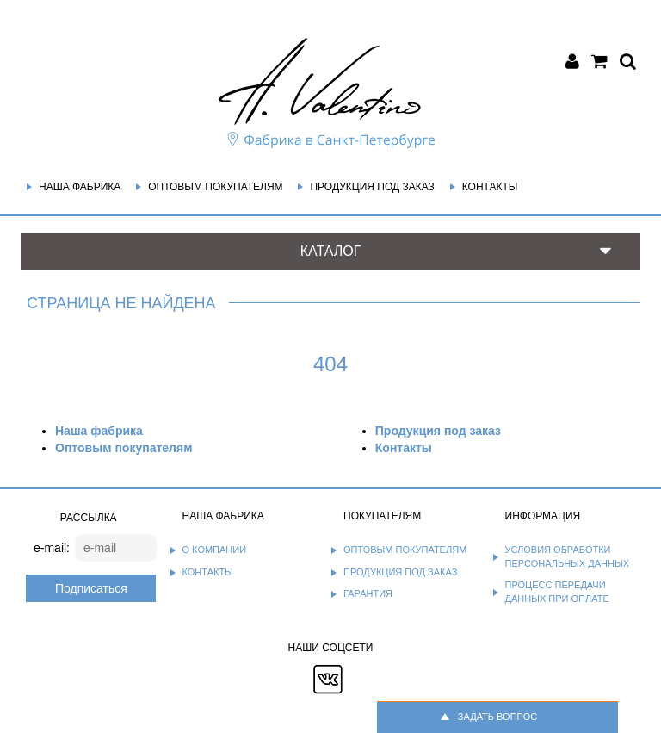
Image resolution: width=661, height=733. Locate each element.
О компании (214, 549)
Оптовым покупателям (215, 187)
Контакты (490, 187)
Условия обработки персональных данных (567, 556)
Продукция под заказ (372, 187)
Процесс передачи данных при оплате (557, 592)
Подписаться (91, 588)
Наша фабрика (79, 187)
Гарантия (367, 593)
